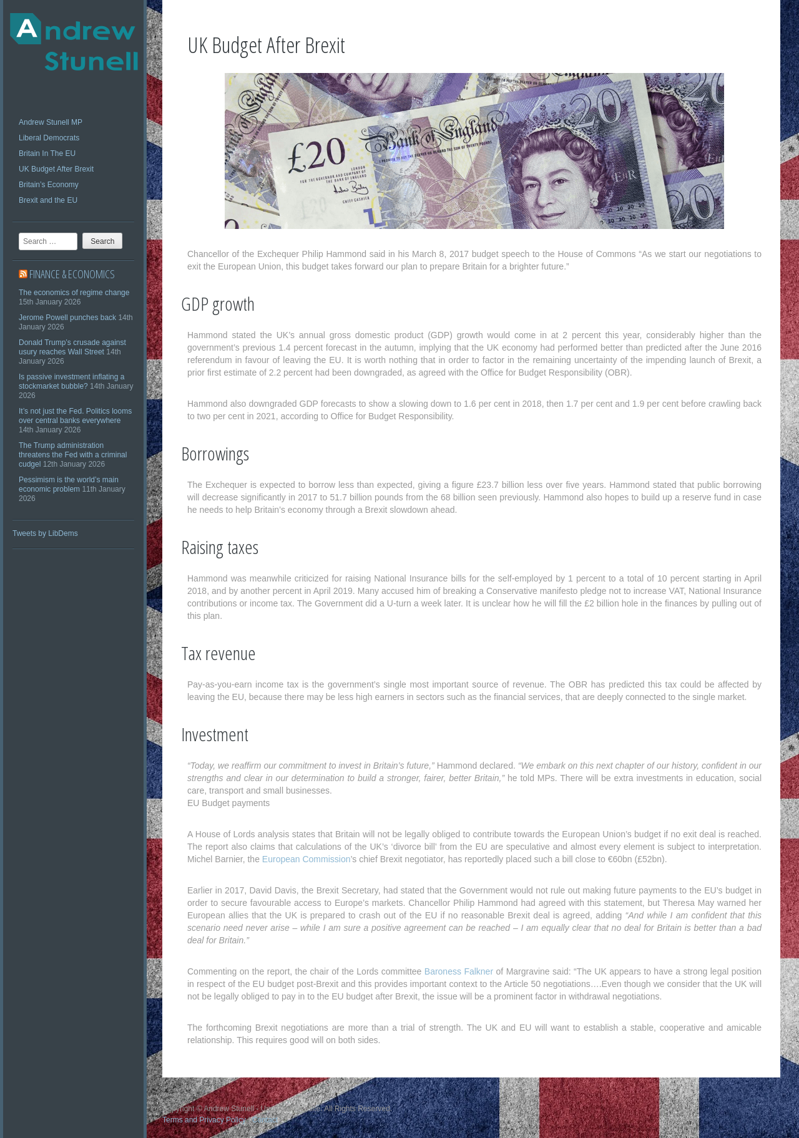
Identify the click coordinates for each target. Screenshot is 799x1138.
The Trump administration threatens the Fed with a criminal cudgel (73, 455)
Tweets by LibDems (45, 533)
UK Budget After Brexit (56, 169)
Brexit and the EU (48, 200)
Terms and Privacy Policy (204, 1120)
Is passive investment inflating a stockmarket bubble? (71, 381)
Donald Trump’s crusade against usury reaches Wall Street (72, 347)
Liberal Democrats (49, 138)
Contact (265, 1120)
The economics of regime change (74, 292)
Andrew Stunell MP (50, 122)
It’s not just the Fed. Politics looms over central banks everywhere (75, 416)
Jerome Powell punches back (67, 317)
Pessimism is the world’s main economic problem (69, 484)
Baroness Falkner (458, 971)
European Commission (306, 859)
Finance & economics (72, 273)
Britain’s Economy (49, 184)
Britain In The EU (47, 153)
